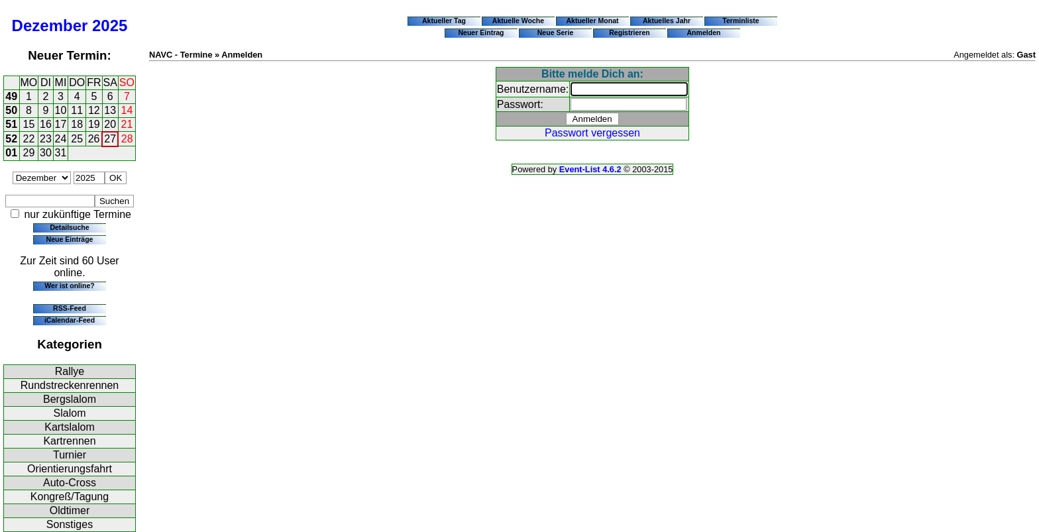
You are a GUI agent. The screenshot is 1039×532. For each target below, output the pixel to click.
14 (127, 110)
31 (61, 152)
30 (46, 152)
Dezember (50, 25)
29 (29, 152)
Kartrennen (69, 441)
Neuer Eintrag (481, 32)
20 (110, 124)
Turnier (69, 454)
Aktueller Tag (444, 21)
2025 (109, 25)
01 (11, 152)
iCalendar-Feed (69, 320)
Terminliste (740, 21)
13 (110, 110)
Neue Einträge (69, 239)
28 (127, 138)
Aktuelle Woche (518, 21)
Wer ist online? (69, 286)
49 (11, 96)
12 (94, 110)
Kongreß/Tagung (69, 496)
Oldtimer (69, 510)
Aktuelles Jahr (666, 21)
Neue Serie (555, 32)
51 (11, 124)
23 (46, 138)
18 (77, 124)
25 (77, 138)
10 (61, 110)
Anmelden (704, 32)
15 (29, 124)
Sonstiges (69, 524)
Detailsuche (69, 227)
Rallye (69, 371)
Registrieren (629, 32)
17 (61, 124)
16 (46, 124)
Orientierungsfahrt (69, 468)
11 (77, 110)
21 (127, 124)
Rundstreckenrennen (70, 385)
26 (94, 138)
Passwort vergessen (592, 132)
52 (11, 138)
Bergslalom (69, 399)
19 (94, 124)
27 (110, 138)
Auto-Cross (69, 482)
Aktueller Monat (592, 21)
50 (11, 110)
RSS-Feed (69, 308)
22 (29, 138)
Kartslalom (69, 427)
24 (61, 138)
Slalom (70, 413)
